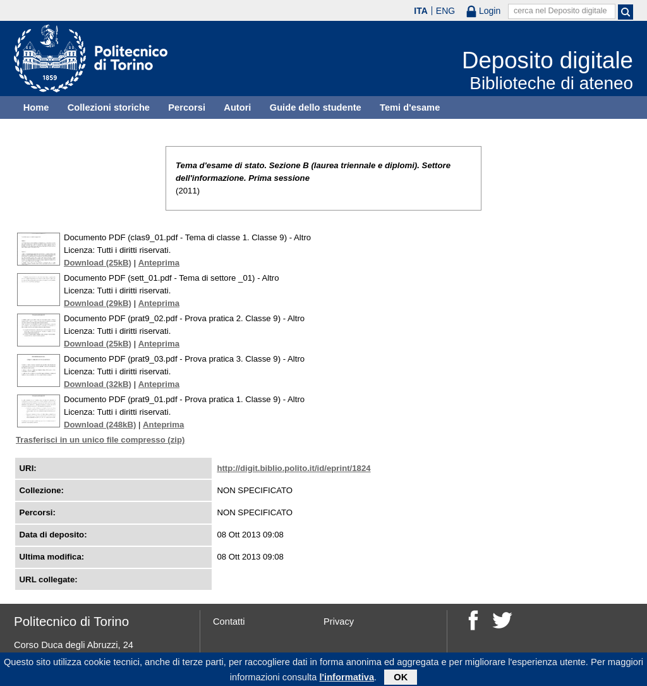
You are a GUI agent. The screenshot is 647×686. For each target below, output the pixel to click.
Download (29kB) (97, 303)
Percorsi (186, 107)
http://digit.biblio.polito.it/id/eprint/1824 (293, 468)
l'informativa (347, 679)
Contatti (229, 621)
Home (36, 107)
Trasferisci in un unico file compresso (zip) (100, 439)
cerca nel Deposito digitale (560, 10)
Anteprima (158, 262)
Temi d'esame (410, 107)
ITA (421, 10)
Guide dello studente (315, 107)
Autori (237, 107)
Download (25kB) (97, 262)
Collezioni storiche (109, 107)
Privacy (339, 621)
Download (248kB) (100, 424)
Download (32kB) (97, 384)
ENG (445, 10)
